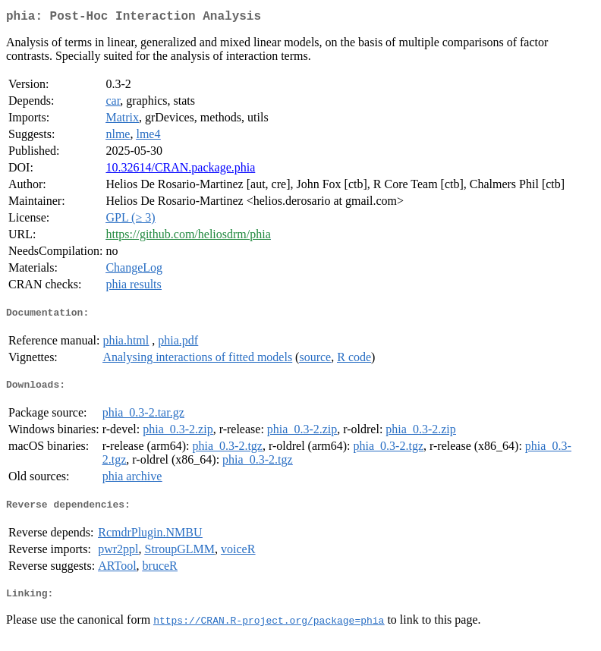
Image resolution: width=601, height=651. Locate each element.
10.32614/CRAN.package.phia (180, 170)
